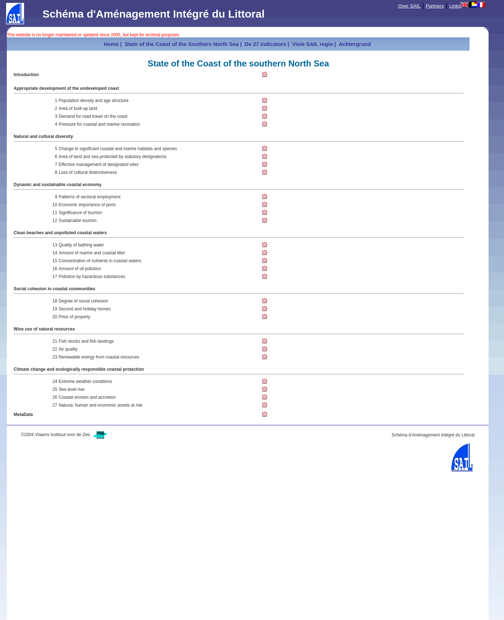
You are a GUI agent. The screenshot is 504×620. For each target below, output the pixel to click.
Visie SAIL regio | (313, 44)
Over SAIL (409, 6)
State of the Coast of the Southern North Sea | (182, 44)
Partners (435, 6)
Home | (113, 44)
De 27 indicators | (266, 44)
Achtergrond (355, 44)
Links (455, 6)
